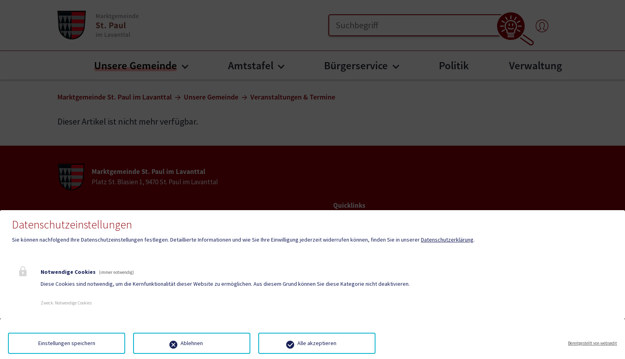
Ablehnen (192, 343)
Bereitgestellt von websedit (592, 343)
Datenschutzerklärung (447, 239)
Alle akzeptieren (316, 343)
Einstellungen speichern (66, 343)
